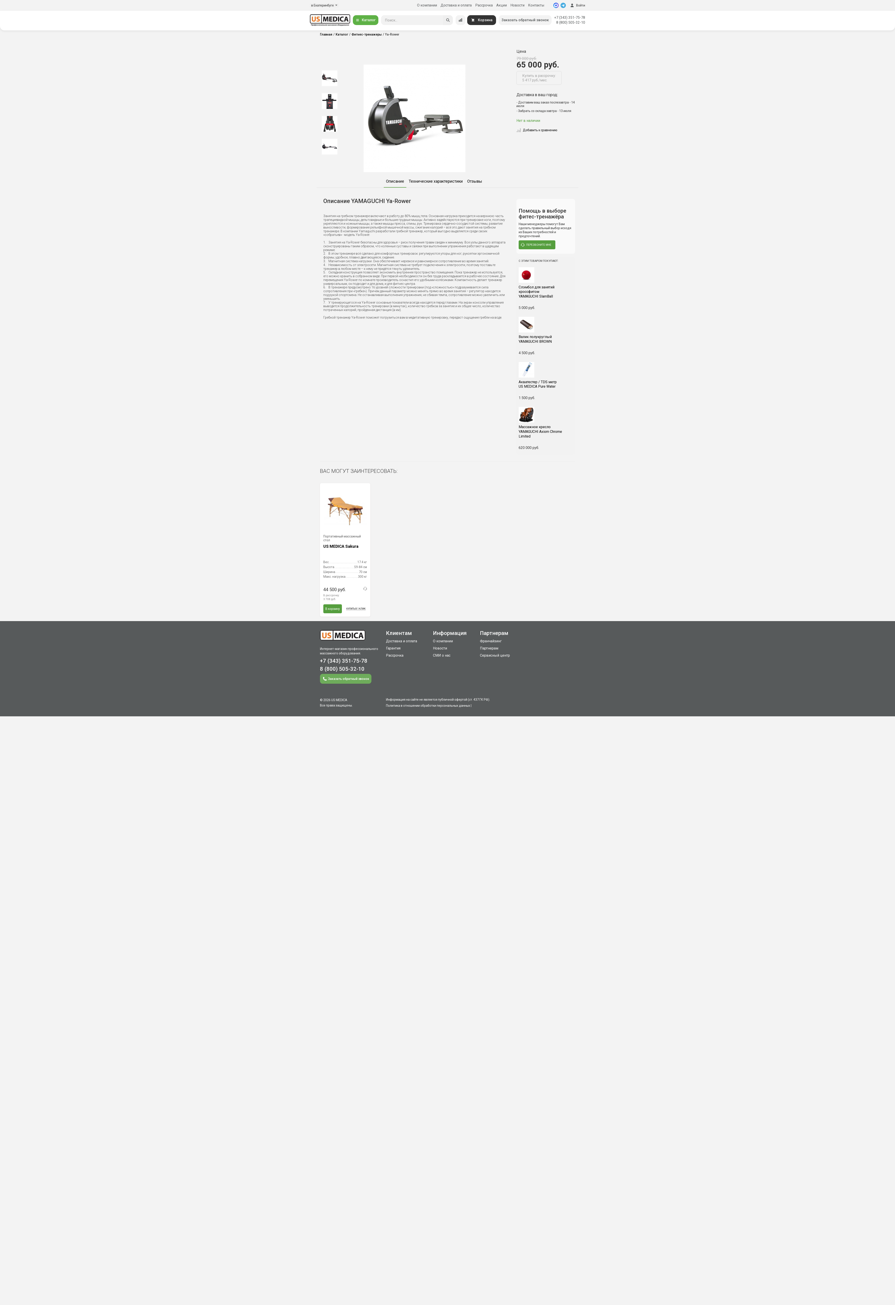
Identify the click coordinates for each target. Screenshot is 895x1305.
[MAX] (556, 5)
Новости (517, 5)
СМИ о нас (441, 655)
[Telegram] (563, 5)
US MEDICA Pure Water (546, 384)
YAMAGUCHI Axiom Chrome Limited (546, 431)
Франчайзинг (491, 641)
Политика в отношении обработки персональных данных (428, 705)
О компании (427, 5)
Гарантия (393, 648)
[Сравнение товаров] (460, 20)
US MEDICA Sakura (340, 546)
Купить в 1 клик (356, 608)
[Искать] (448, 20)
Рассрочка (484, 5)
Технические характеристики (436, 181)
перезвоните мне (536, 244)
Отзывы (474, 181)
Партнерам (489, 648)
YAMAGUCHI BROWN (546, 339)
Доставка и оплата (456, 5)
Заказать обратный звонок (525, 20)
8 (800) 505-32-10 (570, 22)
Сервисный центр (495, 655)
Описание (395, 181)
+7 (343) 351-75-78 (569, 17)
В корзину (332, 609)
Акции (501, 5)
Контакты (536, 5)
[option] (329, 78)
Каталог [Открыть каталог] (366, 20)
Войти (577, 5)
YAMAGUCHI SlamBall (546, 292)
